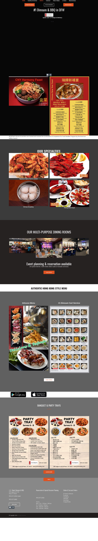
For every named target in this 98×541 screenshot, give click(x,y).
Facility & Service (32, 0)
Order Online (56, 0)
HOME (23, 0)
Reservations (72, 0)
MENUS (41, 0)
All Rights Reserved (22, 529)
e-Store (64, 0)
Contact (48, 0)
